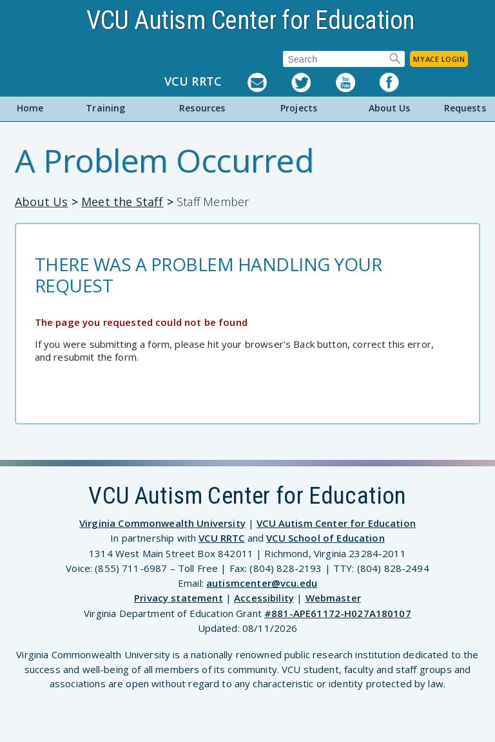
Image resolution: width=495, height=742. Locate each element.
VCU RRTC (193, 82)
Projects (298, 108)
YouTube (358, 82)
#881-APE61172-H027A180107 (337, 613)
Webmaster (333, 597)
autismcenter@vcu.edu (261, 582)
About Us (390, 108)
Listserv (269, 82)
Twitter (313, 82)
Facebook (401, 82)
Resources (202, 108)
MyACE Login (439, 59)
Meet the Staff (122, 201)
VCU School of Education (325, 537)
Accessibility (264, 597)
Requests (465, 108)
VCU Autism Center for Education (250, 20)
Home (30, 108)
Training (105, 108)
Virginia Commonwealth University (162, 523)
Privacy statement (178, 597)
